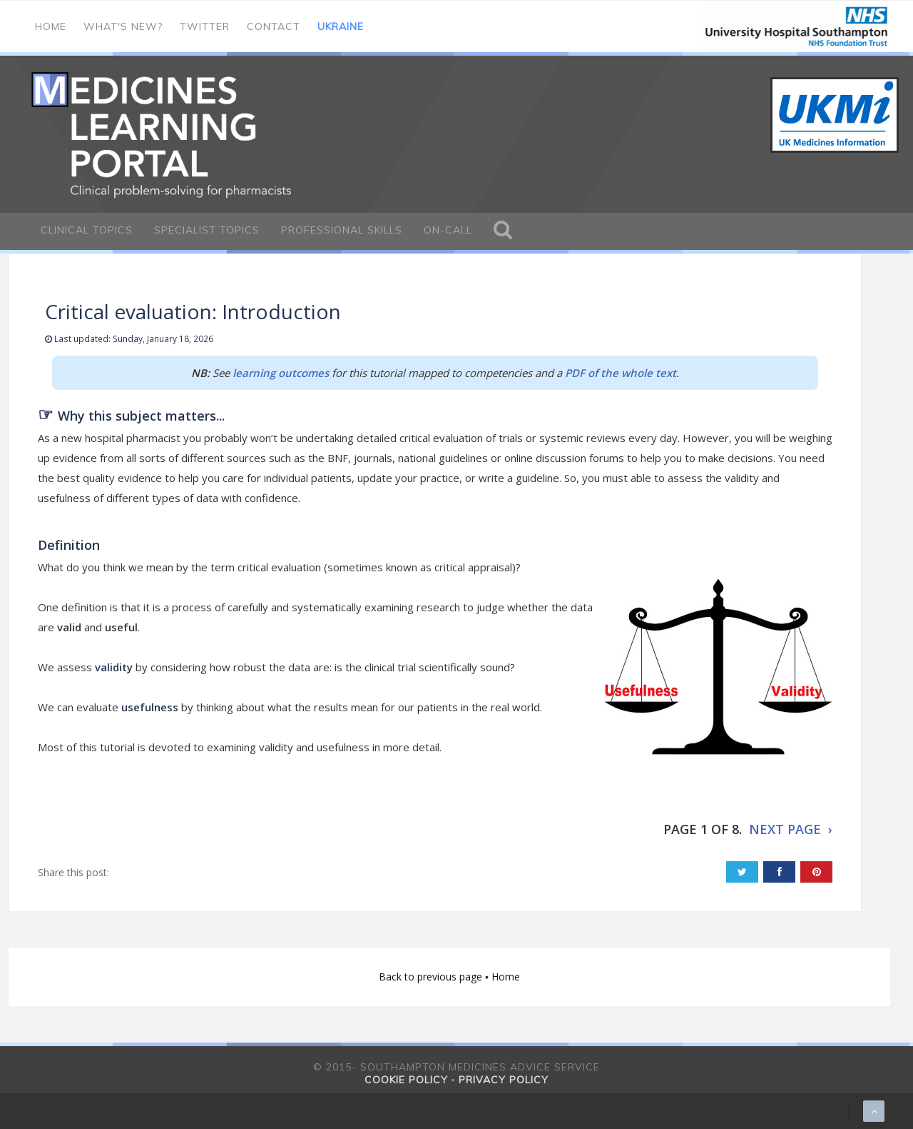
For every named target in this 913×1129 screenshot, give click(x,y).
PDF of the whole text (620, 373)
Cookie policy (406, 1079)
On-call (448, 230)
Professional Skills (341, 230)
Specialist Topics (207, 230)
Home (50, 26)
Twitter (205, 26)
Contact (273, 26)
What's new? (123, 26)
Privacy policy (504, 1079)
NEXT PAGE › (790, 829)
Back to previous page (432, 976)
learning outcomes (281, 373)
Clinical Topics (87, 230)
